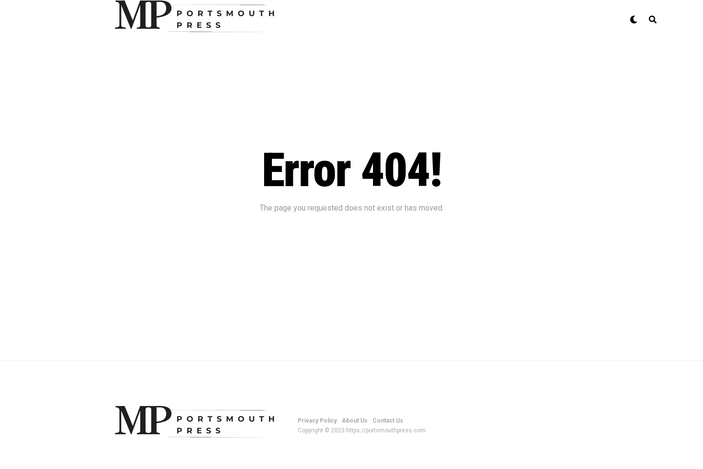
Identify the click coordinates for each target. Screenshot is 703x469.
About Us (355, 420)
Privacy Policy (317, 420)
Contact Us (387, 420)
